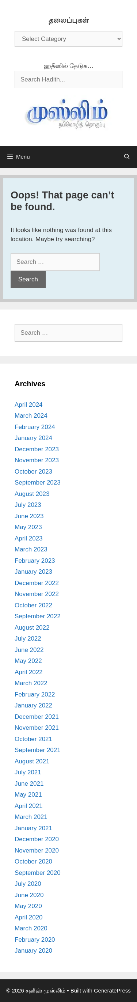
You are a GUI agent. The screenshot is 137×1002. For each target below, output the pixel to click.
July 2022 (28, 638)
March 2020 (31, 928)
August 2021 (32, 761)
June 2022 (29, 649)
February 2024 (35, 427)
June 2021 (29, 783)
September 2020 (38, 872)
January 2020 (33, 950)
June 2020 (29, 895)
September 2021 (38, 750)
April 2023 (29, 538)
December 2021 (37, 716)
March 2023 (31, 549)
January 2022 (33, 705)
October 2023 (33, 471)
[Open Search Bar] (127, 157)
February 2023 (35, 560)
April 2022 (29, 672)
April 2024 (29, 404)
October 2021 (33, 739)
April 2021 (29, 805)
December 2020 (37, 839)
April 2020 (29, 917)
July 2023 (28, 504)
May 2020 (28, 906)
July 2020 (28, 883)
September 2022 (38, 616)
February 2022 (35, 694)
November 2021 (37, 727)
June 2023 (29, 516)
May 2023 (28, 527)
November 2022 (37, 594)
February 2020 (35, 939)
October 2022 (33, 605)
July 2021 (28, 772)
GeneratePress (112, 990)
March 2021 (31, 816)
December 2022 (37, 583)
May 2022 (28, 660)
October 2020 (33, 861)
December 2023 (37, 449)
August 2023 (32, 493)
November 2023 (37, 460)
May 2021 (28, 794)
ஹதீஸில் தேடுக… (68, 65)
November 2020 (37, 850)
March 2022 (31, 683)
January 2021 (33, 828)
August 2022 (32, 627)
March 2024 (31, 415)
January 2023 (33, 571)
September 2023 (38, 482)
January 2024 (33, 437)
